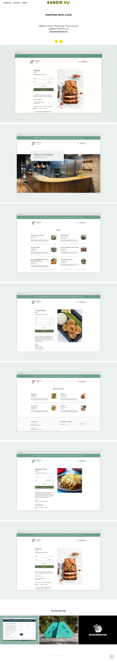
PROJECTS (7, 3)
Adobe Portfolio (62, 656)
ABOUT (24, 3)
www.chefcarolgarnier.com (58, 31)
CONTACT (16, 3)
